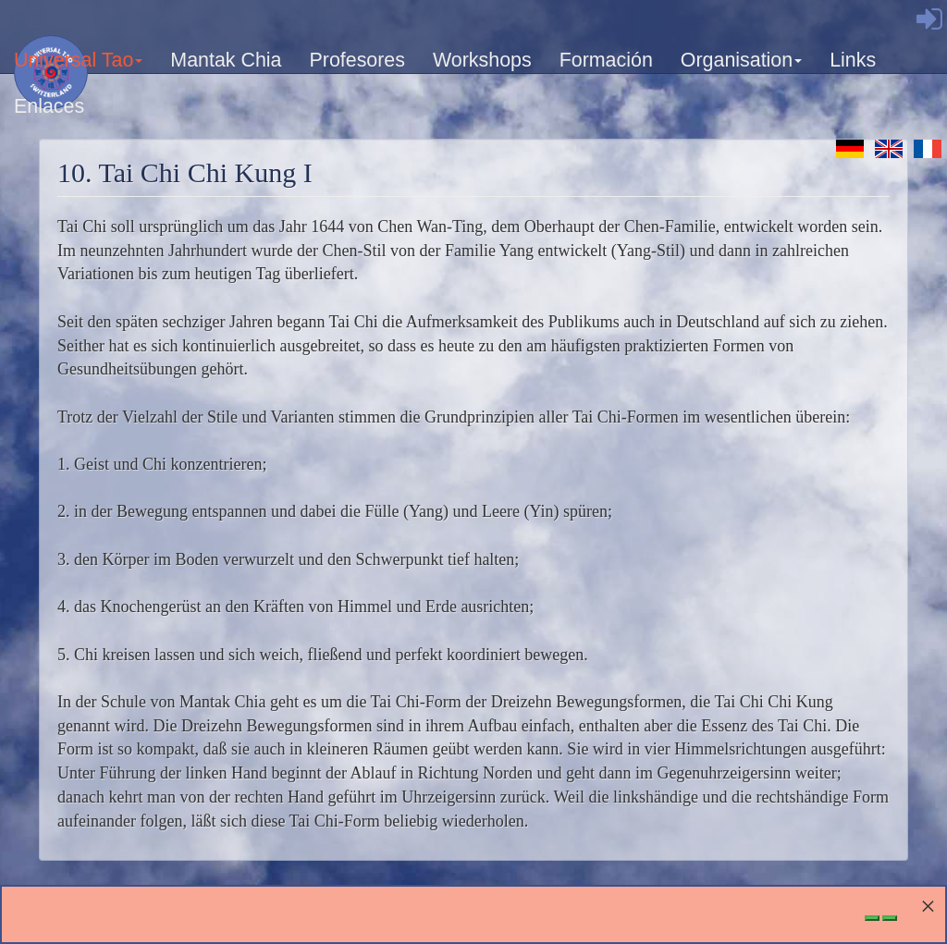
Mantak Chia (225, 60)
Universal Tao (79, 66)
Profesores (357, 60)
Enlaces (49, 106)
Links (853, 60)
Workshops (482, 60)
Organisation (742, 66)
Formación (606, 60)
